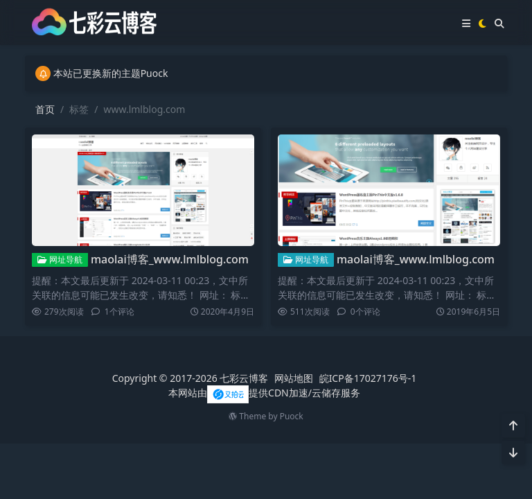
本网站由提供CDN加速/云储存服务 (264, 392)
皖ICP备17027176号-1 (368, 378)
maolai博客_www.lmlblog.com (170, 259)
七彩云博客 (244, 378)
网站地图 (293, 378)
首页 (45, 109)
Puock (291, 416)
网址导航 (59, 259)
